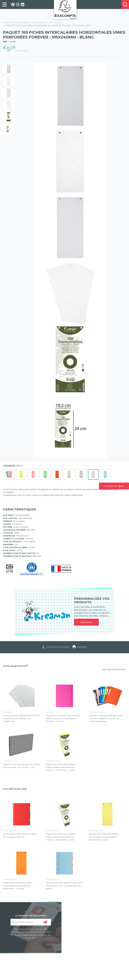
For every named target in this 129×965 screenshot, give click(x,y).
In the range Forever (15, 665)
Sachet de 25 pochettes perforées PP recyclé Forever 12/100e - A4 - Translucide (21, 718)
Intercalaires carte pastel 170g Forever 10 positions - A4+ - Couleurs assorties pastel (64, 885)
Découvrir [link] (86, 622)
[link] (4, 4)
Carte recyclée (54, 22)
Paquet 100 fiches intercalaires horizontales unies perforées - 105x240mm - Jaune (103, 837)
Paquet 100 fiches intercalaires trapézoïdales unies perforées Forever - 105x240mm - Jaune (60, 767)
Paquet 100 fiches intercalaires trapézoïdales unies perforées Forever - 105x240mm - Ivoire (60, 837)
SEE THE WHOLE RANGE (114, 669)
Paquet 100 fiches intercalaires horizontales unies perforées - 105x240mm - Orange (17, 885)
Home (6, 22)
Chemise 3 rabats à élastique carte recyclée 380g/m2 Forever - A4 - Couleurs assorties (105, 718)
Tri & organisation (20, 22)
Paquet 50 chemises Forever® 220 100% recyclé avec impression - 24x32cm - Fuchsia (63, 718)
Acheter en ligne (114, 486)
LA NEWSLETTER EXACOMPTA (30, 915)
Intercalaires (38, 22)
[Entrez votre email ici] (31, 922)
